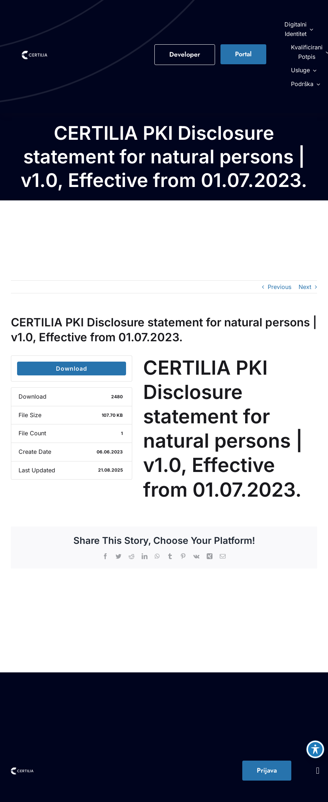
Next (305, 286)
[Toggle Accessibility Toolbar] (315, 749)
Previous (279, 286)
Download (71, 368)
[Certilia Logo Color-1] (34, 53)
